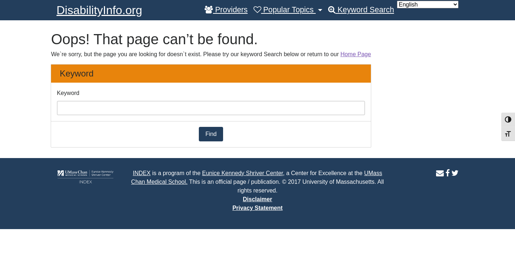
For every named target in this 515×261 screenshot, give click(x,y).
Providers (226, 9)
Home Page (355, 54)
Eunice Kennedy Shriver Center (242, 173)
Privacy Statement (258, 208)
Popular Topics (285, 9)
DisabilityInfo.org (99, 10)
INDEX (142, 173)
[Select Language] (428, 4)
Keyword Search (361, 9)
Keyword (68, 93)
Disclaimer (257, 199)
